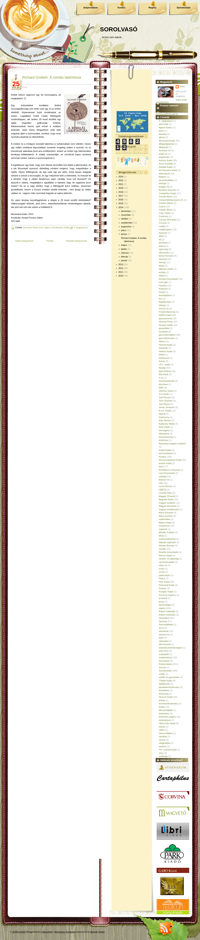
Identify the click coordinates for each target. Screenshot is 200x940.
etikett (162, 275)
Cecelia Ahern (166, 196)
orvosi (162, 572)
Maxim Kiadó (165, 522)
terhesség (163, 694)
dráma (162, 246)
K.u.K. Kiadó (165, 410)
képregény (164, 433)
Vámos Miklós (165, 733)
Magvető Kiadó (166, 499)
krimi (41, 227)
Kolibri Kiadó (165, 450)
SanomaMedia (166, 624)
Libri (161, 483)
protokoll (163, 598)
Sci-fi (161, 628)
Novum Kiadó (165, 555)
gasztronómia (165, 318)
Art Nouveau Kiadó (168, 170)
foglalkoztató (165, 302)
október (124, 218)
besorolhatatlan (166, 180)
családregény (165, 229)
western (163, 746)
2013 (120, 264)
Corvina (162, 223)
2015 (120, 203)
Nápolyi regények (167, 542)
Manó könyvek (166, 512)
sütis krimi (164, 651)
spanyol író (164, 634)
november (126, 215)
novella (162, 549)
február (124, 256)
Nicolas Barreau (166, 545)
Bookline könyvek (167, 190)
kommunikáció (166, 453)
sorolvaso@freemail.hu (167, 114)
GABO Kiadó (165, 315)
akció (161, 130)
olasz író (163, 565)
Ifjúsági (162, 368)
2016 (120, 199)
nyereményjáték (166, 562)
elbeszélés (164, 252)
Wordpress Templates (65, 932)
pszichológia (165, 605)
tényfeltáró (164, 690)
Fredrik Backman (167, 312)
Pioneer (162, 588)
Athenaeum (164, 173)
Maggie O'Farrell (167, 496)
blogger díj (164, 187)
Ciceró (162, 206)
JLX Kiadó (164, 394)
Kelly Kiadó (164, 427)
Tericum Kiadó (166, 697)
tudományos (165, 720)
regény (47, 227)
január (124, 260)
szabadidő (164, 654)
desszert (163, 233)
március (125, 253)
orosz (161, 568)
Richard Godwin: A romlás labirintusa (51, 77)
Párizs (162, 578)
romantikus (164, 618)
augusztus (126, 226)
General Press (166, 321)
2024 (120, 176)
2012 (120, 268)
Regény (153, 7)
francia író (164, 308)
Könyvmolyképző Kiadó (170, 460)
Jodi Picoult (164, 397)
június (124, 234)
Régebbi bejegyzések (76, 241)
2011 (120, 272)
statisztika (163, 641)
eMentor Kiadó (166, 269)
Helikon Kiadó (165, 351)
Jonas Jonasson (167, 407)
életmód (163, 259)
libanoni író (164, 479)
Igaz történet (165, 371)
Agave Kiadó (165, 127)
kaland (162, 414)
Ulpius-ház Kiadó (167, 723)
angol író (163, 154)
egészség (163, 249)
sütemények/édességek (170, 647)
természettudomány (168, 703)
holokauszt (164, 358)
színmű (162, 667)
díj (160, 239)
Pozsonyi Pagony (167, 595)
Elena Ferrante (166, 256)
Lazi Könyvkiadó (167, 473)
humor (162, 361)
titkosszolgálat (166, 710)
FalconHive (47, 932)
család (162, 226)
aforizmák (163, 124)
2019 (120, 188)
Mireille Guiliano (166, 532)
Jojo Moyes (164, 404)
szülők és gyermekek (169, 677)
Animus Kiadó (165, 160)
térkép (162, 700)
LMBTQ (162, 489)
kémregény (164, 430)
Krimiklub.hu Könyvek (169, 470)
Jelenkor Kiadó (166, 391)
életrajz (162, 262)
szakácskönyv (165, 657)
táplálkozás (164, 684)
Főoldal (49, 241)
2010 (120, 276)
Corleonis (163, 216)
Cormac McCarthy (168, 219)
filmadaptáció (165, 295)
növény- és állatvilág (169, 558)
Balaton (162, 177)
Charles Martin (166, 203)
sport (161, 638)
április (124, 249)
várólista (163, 736)
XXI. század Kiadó (168, 749)
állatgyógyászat (166, 144)
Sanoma (163, 621)
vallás (161, 730)
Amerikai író (165, 150)
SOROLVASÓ (118, 29)
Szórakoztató (183, 7)
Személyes (164, 661)
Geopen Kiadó (166, 325)
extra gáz (163, 282)
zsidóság (163, 756)
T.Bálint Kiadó (165, 680)
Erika (182, 86)
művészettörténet (167, 539)
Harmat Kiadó (165, 345)
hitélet (162, 354)
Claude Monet (166, 210)
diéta (161, 236)
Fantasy (163, 285)
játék (161, 387)
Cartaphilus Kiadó (167, 193)
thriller (66, 227)
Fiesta (162, 292)
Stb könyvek (165, 644)
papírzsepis (164, 575)
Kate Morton (165, 420)
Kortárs (121, 7)
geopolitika (164, 328)
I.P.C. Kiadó (164, 364)
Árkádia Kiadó (166, 167)
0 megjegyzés (80, 227)
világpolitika (164, 743)
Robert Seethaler (167, 615)
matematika (164, 519)
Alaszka (163, 134)
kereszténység (166, 437)
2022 (120, 180)
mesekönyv (164, 526)
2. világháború (166, 121)
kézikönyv (163, 440)
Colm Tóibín (165, 213)
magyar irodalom (167, 503)
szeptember (126, 222)
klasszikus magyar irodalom (172, 443)
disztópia (163, 242)
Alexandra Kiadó (30, 227)
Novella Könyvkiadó (168, 552)
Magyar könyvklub (168, 506)
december (126, 211)
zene (161, 753)
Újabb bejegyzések (24, 241)
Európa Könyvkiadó (168, 279)
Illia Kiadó (163, 374)
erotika (162, 272)
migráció (163, 529)
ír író (161, 378)
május (124, 245)
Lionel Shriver (165, 486)
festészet (163, 289)
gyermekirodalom (167, 335)
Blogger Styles (97, 932)
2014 (120, 207)
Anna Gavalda (166, 163)
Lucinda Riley (165, 493)
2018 (120, 192)
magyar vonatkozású (169, 509)
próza (161, 601)
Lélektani (163, 476)
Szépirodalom (90, 7)
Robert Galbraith (167, 611)
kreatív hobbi (165, 463)
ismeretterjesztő (166, 381)
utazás (162, 727)
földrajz (162, 305)
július (123, 230)
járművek (163, 384)
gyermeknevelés (167, 338)
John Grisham (165, 400)
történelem (164, 713)
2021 (120, 184)
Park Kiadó (164, 582)
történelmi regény (167, 717)
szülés (162, 674)
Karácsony (164, 417)
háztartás (163, 348)
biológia (162, 183)
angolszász (164, 157)
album (162, 137)
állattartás (163, 147)
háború (162, 341)
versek (162, 740)
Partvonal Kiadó (166, 585)
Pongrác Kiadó (166, 591)
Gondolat (163, 331)
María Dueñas (166, 516)
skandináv (164, 631)
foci (160, 299)
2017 (120, 196)
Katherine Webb (167, 424)
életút (161, 266)
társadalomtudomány (169, 687)
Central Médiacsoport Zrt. (171, 200)
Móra (161, 536)
